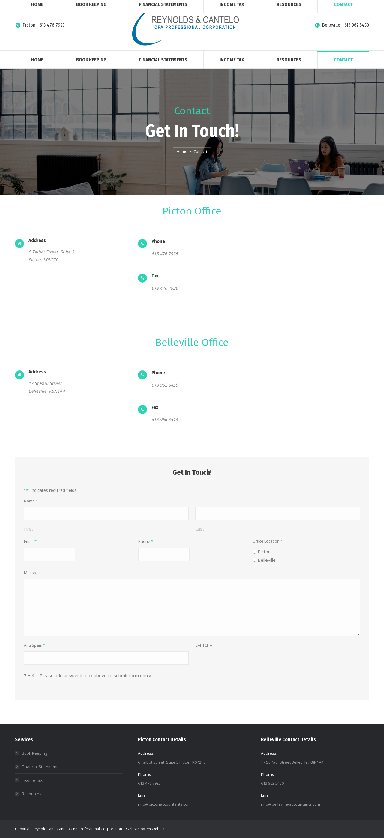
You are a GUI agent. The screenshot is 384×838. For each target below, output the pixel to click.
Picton (264, 552)
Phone (145, 541)
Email (30, 541)
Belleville (267, 560)
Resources (31, 793)
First (28, 529)
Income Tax (32, 780)
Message (32, 572)
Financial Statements (41, 766)
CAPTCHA (203, 645)
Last (199, 529)
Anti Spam (34, 645)
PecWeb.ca (155, 828)
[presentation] (240, 663)
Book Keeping (34, 753)
